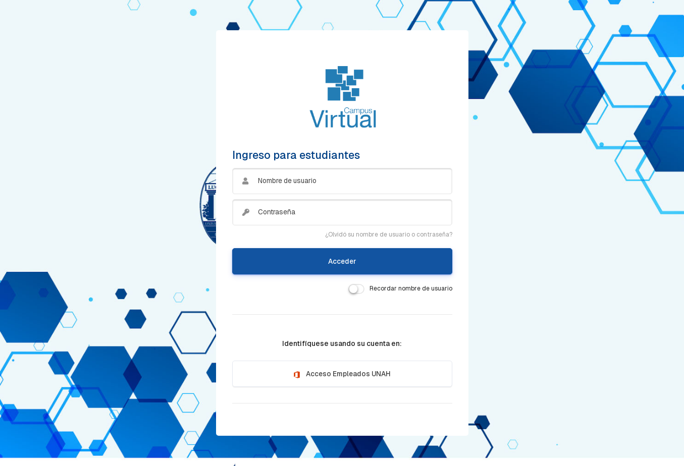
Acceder (342, 261)
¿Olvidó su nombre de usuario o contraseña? (388, 234)
